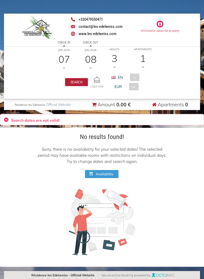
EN (120, 77)
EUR (118, 86)
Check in (64, 42)
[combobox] (127, 77)
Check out (90, 42)
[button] (76, 82)
